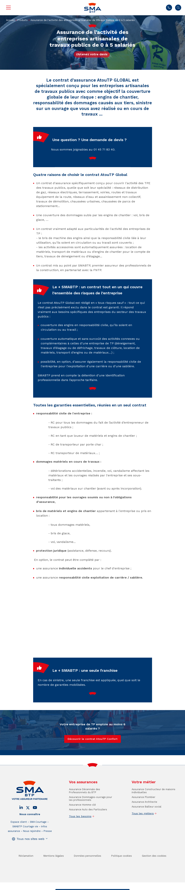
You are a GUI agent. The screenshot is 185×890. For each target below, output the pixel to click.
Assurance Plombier (143, 810)
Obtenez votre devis (91, 54)
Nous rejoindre (32, 844)
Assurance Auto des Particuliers (88, 822)
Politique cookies (121, 868)
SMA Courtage (38, 834)
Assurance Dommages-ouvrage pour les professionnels (90, 811)
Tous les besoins (80, 829)
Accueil (10, 20)
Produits (23, 20)
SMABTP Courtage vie (25, 839)
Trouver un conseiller (92, 887)
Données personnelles (87, 868)
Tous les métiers (143, 826)
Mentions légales (53, 868)
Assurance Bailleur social (146, 819)
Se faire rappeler (116, 887)
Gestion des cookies (154, 868)
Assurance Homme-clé (82, 817)
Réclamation (26, 868)
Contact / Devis (67, 887)
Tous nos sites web (30, 852)
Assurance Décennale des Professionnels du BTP (84, 804)
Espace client (19, 834)
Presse (48, 844)
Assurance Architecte (144, 814)
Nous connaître (29, 827)
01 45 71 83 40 (169, 8)
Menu (8, 7)
